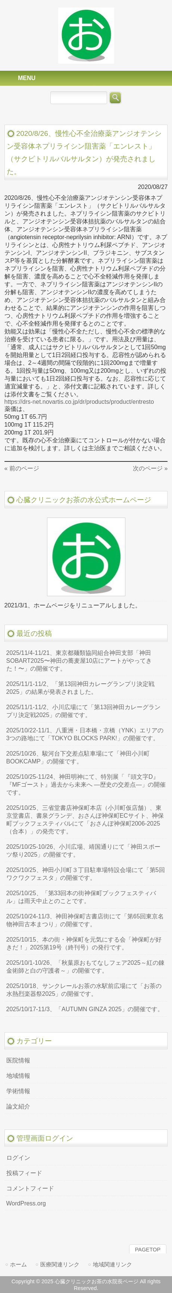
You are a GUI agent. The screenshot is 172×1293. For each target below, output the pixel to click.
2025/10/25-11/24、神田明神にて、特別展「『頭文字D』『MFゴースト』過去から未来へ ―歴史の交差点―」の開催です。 (86, 785)
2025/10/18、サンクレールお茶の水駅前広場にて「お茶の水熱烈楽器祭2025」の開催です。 (84, 990)
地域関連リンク (112, 1264)
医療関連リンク (59, 1264)
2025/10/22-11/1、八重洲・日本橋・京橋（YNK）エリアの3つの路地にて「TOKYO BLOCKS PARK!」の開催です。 (84, 734)
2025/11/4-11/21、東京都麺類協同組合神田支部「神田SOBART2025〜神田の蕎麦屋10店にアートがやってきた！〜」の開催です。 (79, 661)
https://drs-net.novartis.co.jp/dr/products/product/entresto (79, 402)
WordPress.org (26, 1203)
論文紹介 (18, 1106)
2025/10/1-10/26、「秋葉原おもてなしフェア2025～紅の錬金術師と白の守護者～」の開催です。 (85, 967)
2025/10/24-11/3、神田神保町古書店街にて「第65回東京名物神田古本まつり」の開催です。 (85, 920)
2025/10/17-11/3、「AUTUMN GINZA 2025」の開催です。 (84, 1009)
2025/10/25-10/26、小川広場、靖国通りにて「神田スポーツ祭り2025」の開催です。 (83, 851)
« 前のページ (21, 468)
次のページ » (150, 468)
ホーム (18, 1264)
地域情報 (18, 1076)
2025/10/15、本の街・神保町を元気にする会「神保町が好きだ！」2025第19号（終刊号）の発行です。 (84, 943)
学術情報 (18, 1091)
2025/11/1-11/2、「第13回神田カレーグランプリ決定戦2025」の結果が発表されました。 (80, 688)
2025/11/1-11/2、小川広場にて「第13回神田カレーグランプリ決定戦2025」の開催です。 (83, 711)
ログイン (18, 1158)
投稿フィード (24, 1173)
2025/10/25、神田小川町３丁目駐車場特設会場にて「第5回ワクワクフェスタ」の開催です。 (85, 874)
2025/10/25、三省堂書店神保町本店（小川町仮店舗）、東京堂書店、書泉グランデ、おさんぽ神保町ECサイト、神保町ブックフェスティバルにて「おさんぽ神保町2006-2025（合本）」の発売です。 (85, 820)
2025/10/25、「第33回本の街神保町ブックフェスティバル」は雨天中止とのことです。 (81, 897)
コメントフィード (30, 1188)
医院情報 (18, 1060)
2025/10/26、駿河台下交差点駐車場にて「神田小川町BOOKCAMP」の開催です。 (78, 757)
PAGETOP (147, 1250)
